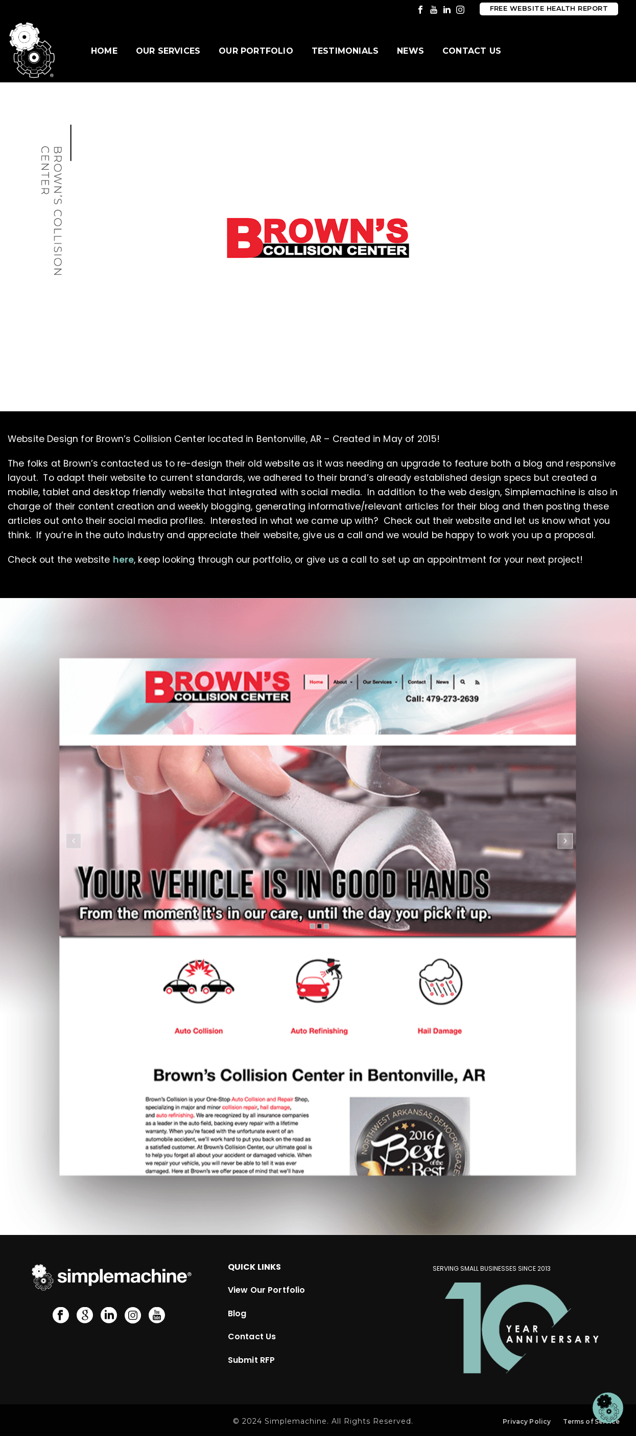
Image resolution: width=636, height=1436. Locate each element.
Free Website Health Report (549, 8)
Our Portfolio (256, 51)
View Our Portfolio (266, 1290)
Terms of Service (591, 1421)
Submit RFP (251, 1360)
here (123, 560)
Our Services (168, 51)
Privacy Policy (527, 1421)
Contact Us (471, 51)
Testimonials (345, 51)
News (410, 51)
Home (104, 51)
